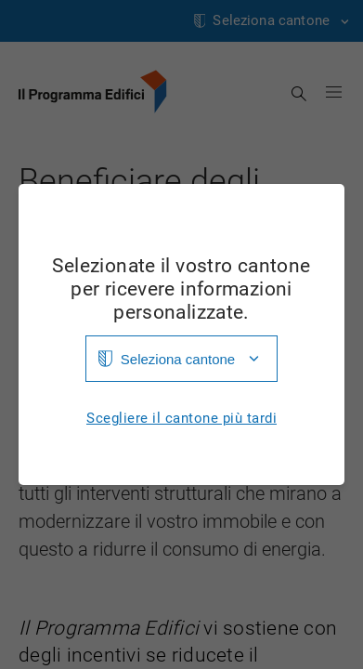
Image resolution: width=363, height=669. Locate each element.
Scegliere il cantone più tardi (181, 419)
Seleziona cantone (178, 359)
